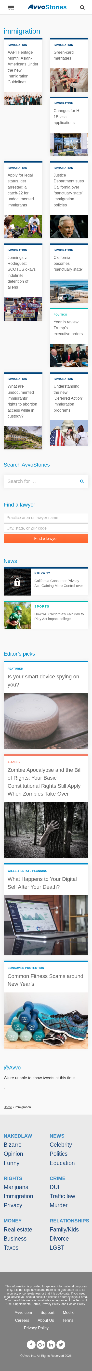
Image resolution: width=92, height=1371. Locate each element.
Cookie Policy (76, 1304)
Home (8, 1107)
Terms (68, 1320)
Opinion (13, 1154)
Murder (59, 1205)
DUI (55, 1187)
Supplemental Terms (26, 1304)
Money (13, 1220)
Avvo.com (23, 1312)
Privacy (13, 1205)
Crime (58, 1178)
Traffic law (62, 1196)
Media (68, 1312)
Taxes (11, 1247)
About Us (46, 1320)
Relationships (69, 1220)
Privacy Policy (51, 1304)
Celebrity (61, 1145)
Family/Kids (64, 1229)
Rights (13, 1178)
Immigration (18, 1196)
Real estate (18, 1229)
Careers (22, 1320)
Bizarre (13, 1145)
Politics (59, 1154)
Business (15, 1238)
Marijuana (16, 1187)
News (10, 561)
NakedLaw (18, 1136)
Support (47, 1312)
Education (62, 1163)
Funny (11, 1163)
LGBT (57, 1247)
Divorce (59, 1238)
